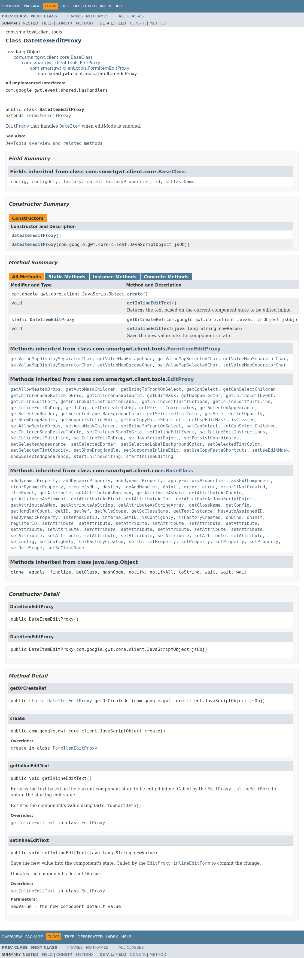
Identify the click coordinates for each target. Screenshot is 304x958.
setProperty (161, 541)
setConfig (22, 541)
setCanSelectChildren (249, 426)
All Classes (131, 16)
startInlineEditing (97, 456)
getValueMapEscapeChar (124, 358)
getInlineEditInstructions (175, 401)
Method (84, 23)
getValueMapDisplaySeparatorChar (51, 358)
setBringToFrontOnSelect (151, 426)
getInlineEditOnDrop (35, 407)
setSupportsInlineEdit (150, 450)
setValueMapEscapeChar (124, 365)
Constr (64, 23)
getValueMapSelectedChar (187, 358)
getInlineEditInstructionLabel (98, 401)
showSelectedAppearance (39, 456)
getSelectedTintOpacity (234, 413)
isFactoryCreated (200, 517)
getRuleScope (110, 511)
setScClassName (65, 547)
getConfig (238, 505)
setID (135, 541)
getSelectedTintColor (173, 413)
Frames (75, 16)
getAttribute (55, 492)
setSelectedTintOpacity (39, 450)
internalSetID (80, 517)
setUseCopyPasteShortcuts (215, 450)
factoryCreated (81, 181)
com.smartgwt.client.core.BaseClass (53, 57)
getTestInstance (193, 511)
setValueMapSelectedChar (187, 365)
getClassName (205, 505)
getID (61, 511)
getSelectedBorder (33, 413)
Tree (65, 6)
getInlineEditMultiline (241, 401)
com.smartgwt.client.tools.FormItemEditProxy (79, 68)
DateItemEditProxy (33, 235)
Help (118, 6)
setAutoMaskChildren (90, 426)
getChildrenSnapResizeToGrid (46, 395)
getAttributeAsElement (38, 498)
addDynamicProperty (34, 480)
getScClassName (149, 511)
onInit (255, 517)
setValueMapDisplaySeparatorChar (51, 365)
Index (105, 6)
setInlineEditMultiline (39, 438)
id (157, 181)
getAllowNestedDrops (35, 389)
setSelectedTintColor (233, 444)
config (18, 181)
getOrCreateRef (145, 319)
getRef (81, 511)
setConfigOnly (56, 541)
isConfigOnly (158, 517)
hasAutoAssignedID (240, 511)
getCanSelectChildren (249, 389)
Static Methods (67, 276)
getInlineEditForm (33, 401)
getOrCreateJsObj (113, 407)
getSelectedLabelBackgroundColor (101, 413)
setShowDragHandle (96, 450)
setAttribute (58, 523)
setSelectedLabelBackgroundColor (161, 444)
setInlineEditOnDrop (98, 438)
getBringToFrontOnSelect (151, 389)
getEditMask (161, 395)
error (190, 486)
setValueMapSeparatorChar (254, 365)
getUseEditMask (207, 419)
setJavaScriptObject (153, 438)
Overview (11, 6)
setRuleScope (26, 547)
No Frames (97, 16)
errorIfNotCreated (243, 486)
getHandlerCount (30, 511)
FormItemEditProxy (48, 115)
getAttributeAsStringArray (151, 505)
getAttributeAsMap (33, 505)
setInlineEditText (149, 328)
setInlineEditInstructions (232, 432)
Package (32, 6)
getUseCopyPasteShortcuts (152, 419)
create (135, 294)
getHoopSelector (201, 395)
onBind (234, 517)
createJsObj (82, 486)
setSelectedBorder (93, 444)
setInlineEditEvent (170, 432)
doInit (171, 486)
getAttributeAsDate (160, 492)
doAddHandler (142, 486)
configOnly (45, 181)
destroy (111, 486)
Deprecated (85, 6)
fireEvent (22, 492)
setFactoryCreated (101, 541)
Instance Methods (114, 276)
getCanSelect (202, 389)
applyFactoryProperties (197, 480)
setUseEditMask (270, 450)
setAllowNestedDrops (35, 426)
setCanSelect (202, 426)
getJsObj (76, 407)
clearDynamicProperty (37, 486)
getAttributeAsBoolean (103, 492)
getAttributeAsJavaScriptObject (215, 498)
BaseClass (172, 171)
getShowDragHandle (33, 419)
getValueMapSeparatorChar (254, 358)
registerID (24, 523)
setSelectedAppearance (38, 444)
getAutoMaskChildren (90, 389)
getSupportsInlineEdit (87, 419)
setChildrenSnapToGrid (114, 432)
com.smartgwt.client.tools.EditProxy (61, 62)
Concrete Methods (166, 276)
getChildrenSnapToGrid (114, 395)
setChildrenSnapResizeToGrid (46, 432)
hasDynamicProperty (34, 517)
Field (47, 23)
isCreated (243, 419)
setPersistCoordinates (211, 438)
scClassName (179, 181)
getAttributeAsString (86, 505)
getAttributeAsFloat (96, 498)
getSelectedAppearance (227, 407)
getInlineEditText (149, 303)
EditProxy (180, 379)
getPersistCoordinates (166, 407)
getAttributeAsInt (148, 498)
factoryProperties (127, 181)
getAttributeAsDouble (215, 492)
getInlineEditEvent (249, 395)
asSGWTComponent (250, 480)
